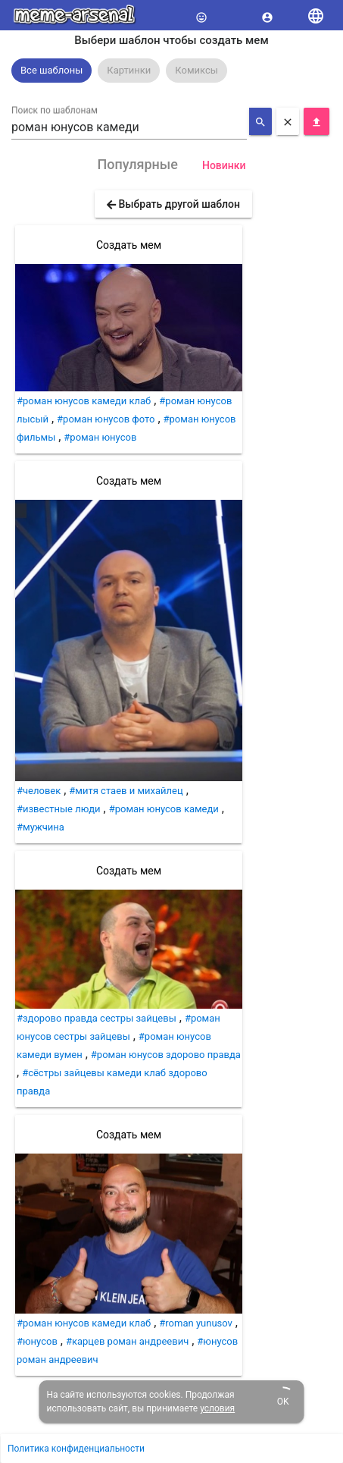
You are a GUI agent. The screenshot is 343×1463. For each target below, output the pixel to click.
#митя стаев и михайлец (125, 790)
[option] (51, 70)
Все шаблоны (51, 70)
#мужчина (40, 827)
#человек (39, 790)
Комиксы (196, 70)
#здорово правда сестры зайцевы (96, 1018)
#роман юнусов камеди (164, 809)
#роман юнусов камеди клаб (84, 401)
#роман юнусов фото (105, 419)
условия (217, 1408)
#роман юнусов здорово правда (166, 1054)
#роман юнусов (100, 437)
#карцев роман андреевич (127, 1341)
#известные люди (59, 809)
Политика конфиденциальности (76, 1448)
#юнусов (37, 1341)
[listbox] (171, 70)
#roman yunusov (195, 1323)
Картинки (129, 70)
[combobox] (129, 127)
